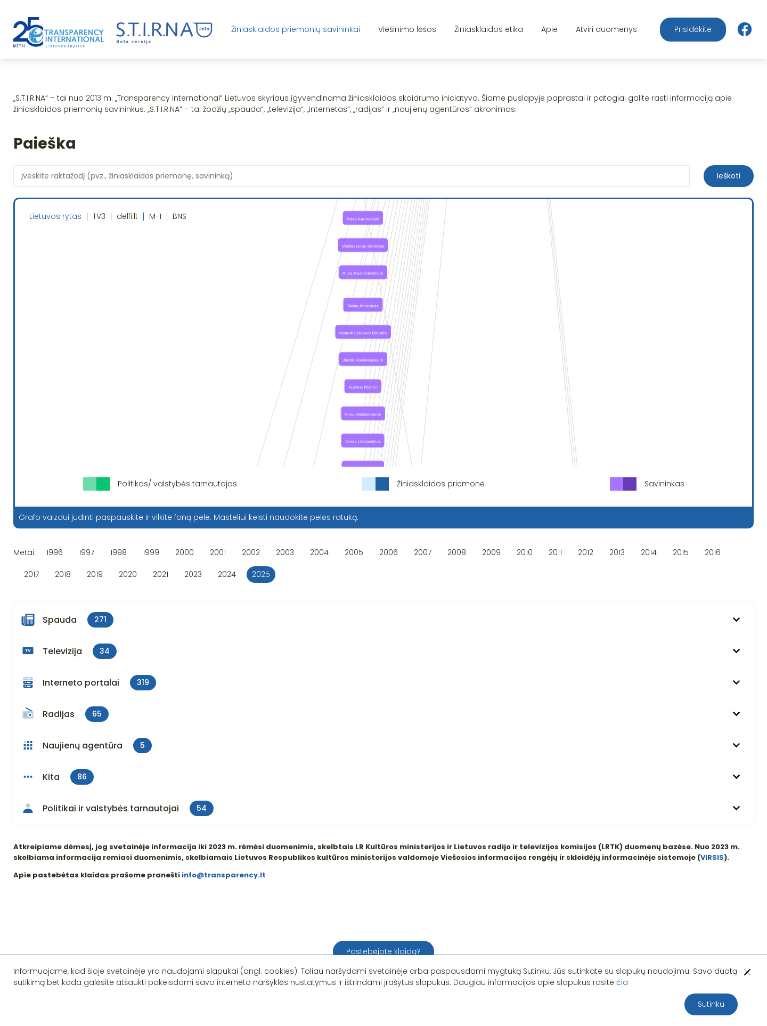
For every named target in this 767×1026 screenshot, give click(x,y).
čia (622, 982)
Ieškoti (728, 175)
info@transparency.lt (224, 875)
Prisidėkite (693, 29)
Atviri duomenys (606, 29)
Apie (549, 29)
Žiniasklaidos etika (488, 29)
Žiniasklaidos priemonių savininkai (295, 29)
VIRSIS (712, 857)
